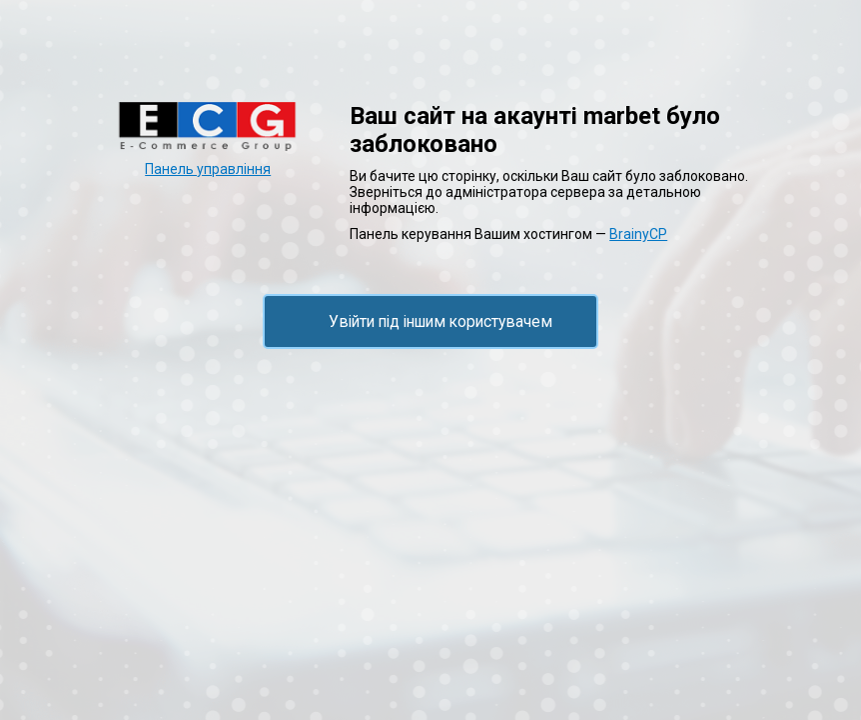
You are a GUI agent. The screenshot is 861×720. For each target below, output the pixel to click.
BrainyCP (638, 234)
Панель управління (208, 169)
